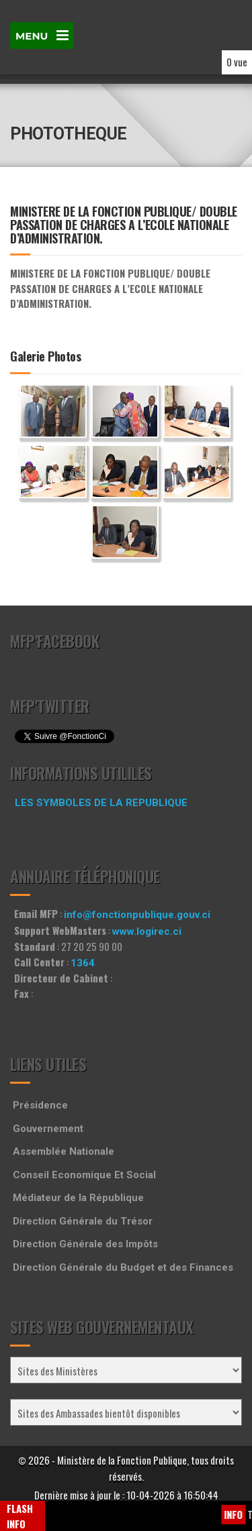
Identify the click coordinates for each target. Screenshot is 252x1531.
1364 (83, 963)
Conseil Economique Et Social (84, 1175)
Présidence (40, 1105)
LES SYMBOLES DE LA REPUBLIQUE (101, 803)
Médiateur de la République (78, 1198)
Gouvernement (48, 1129)
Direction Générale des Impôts (85, 1244)
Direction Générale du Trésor (83, 1221)
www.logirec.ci (146, 931)
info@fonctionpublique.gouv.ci (137, 915)
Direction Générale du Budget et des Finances (123, 1267)
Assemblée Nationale (63, 1151)
